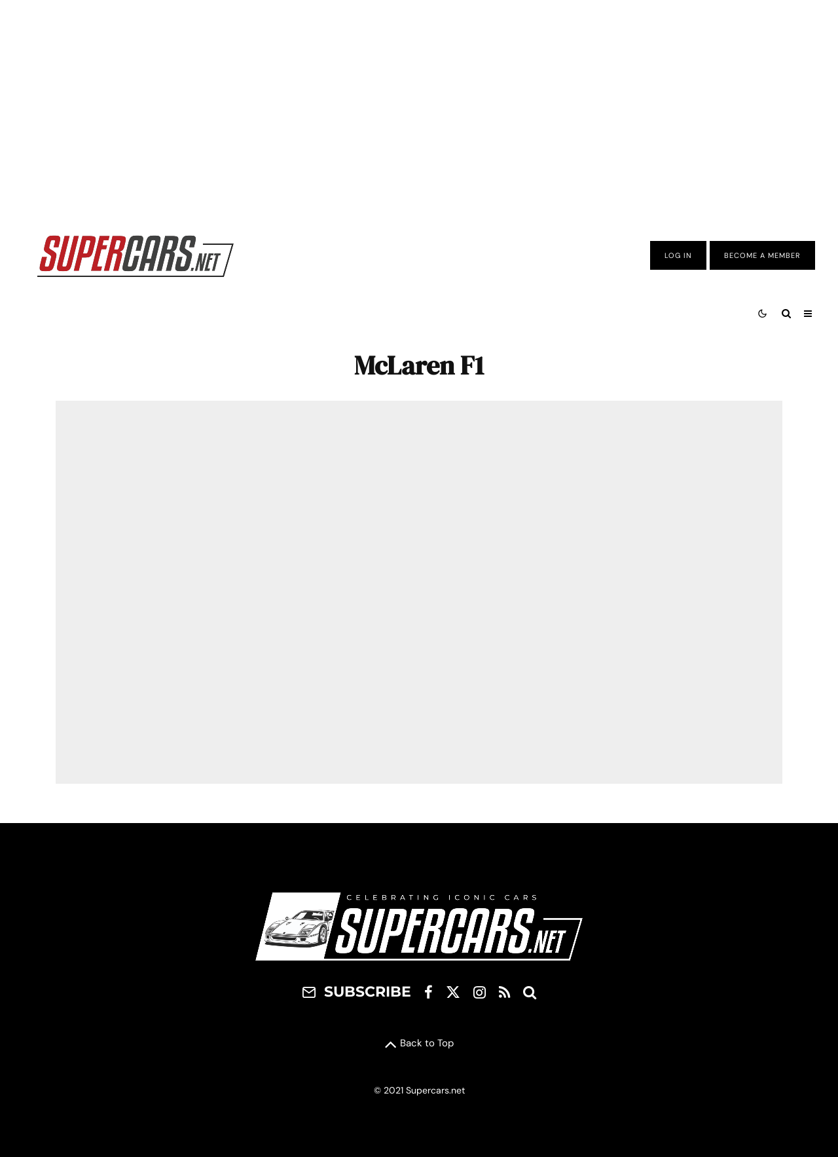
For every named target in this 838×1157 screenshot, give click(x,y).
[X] (453, 992)
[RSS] (504, 992)
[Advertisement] (419, 106)
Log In (678, 255)
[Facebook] (428, 992)
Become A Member (762, 255)
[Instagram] (479, 992)
